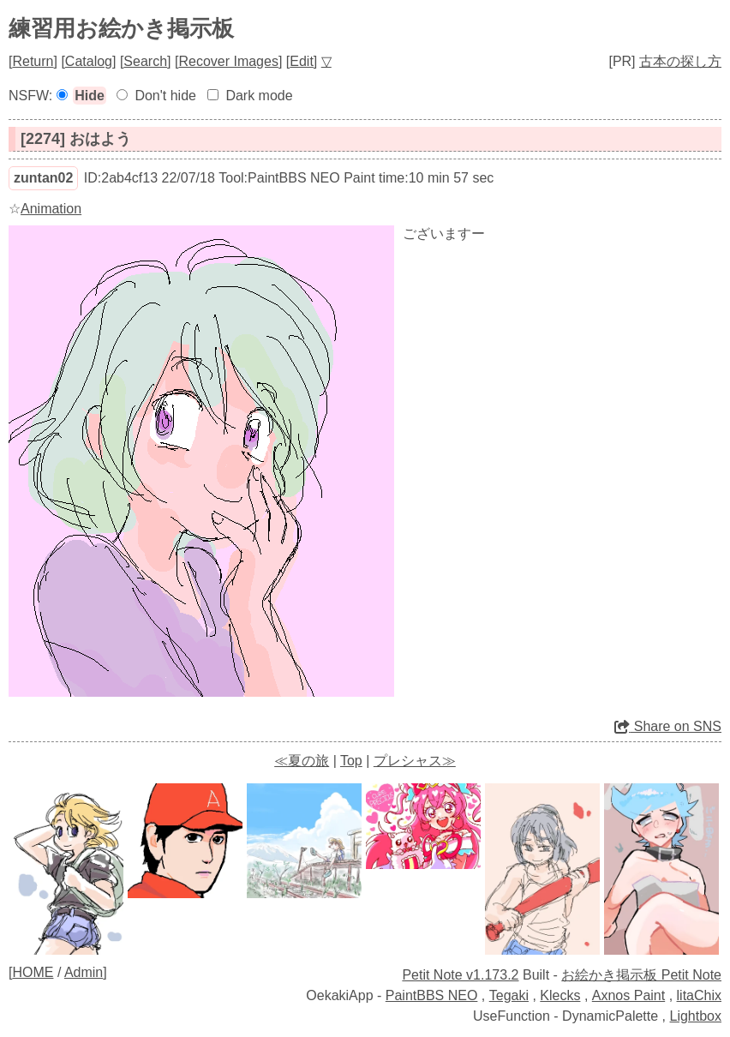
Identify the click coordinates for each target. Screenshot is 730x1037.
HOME (32, 972)
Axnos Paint (628, 995)
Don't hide (165, 95)
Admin (83, 972)
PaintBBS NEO (432, 995)
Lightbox (696, 1016)
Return (32, 61)
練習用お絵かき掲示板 (121, 28)
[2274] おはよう (76, 138)
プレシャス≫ (415, 760)
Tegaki (509, 995)
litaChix (699, 995)
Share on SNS (667, 726)
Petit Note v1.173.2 (460, 975)
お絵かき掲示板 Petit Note (641, 975)
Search (145, 61)
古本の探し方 (680, 61)
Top (351, 760)
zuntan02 (43, 178)
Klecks (560, 995)
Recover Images (228, 61)
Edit (302, 61)
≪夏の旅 (301, 760)
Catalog (88, 61)
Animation (51, 208)
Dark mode (258, 95)
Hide (90, 95)
